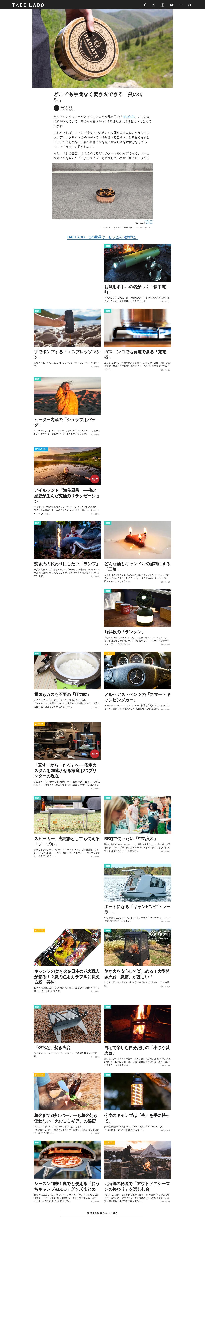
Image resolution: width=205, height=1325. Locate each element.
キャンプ (117, 228)
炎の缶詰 (129, 117)
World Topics (128, 228)
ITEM (107, 247)
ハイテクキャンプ (143, 228)
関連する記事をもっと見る (102, 1214)
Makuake (149, 224)
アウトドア (106, 228)
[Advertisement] (102, 1278)
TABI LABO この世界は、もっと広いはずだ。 (102, 238)
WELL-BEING (41, 450)
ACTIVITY (109, 654)
